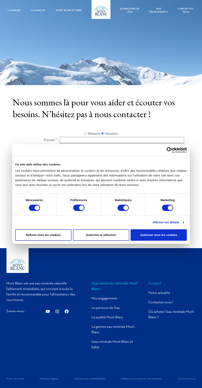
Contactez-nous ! (160, 302)
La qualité (38, 10)
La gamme (14, 10)
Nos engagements (159, 10)
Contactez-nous (186, 10)
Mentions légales (49, 379)
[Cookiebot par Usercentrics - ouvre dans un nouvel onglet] (169, 150)
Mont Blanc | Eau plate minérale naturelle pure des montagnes (101, 9)
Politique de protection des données (141, 379)
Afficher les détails (165, 222)
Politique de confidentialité (89, 379)
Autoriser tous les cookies (158, 235)
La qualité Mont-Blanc (107, 317)
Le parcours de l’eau (129, 10)
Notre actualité (159, 293)
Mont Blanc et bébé (69, 10)
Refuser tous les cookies (43, 235)
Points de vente (15, 379)
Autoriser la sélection (101, 235)
